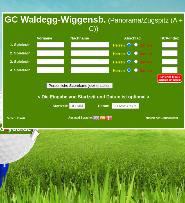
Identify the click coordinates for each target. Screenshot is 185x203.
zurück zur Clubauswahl (162, 118)
